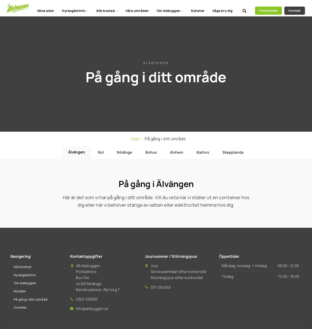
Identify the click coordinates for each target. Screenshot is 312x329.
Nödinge (121, 153)
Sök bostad (99, 8)
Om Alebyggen (165, 8)
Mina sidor (35, 8)
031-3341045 (162, 289)
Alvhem (179, 153)
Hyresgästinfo (66, 8)
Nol (95, 153)
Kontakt (295, 8)
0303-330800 (87, 301)
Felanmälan (268, 8)
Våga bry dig (221, 8)
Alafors (208, 153)
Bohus (151, 153)
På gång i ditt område (31, 302)
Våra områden (131, 8)
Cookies (20, 310)
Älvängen (68, 153)
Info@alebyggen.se (93, 310)
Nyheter (195, 8)
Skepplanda (241, 153)
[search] (244, 8)
